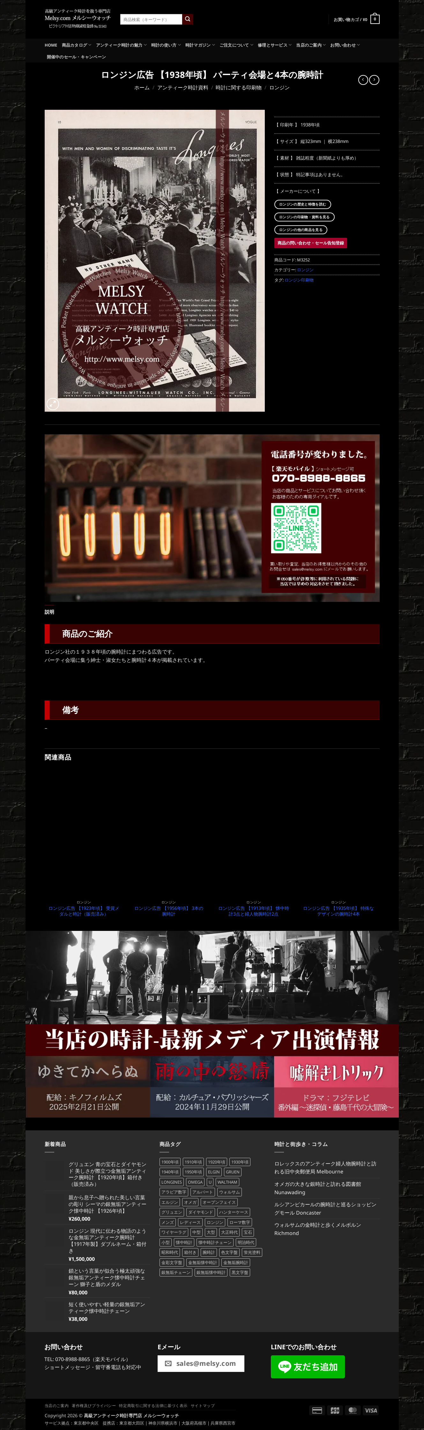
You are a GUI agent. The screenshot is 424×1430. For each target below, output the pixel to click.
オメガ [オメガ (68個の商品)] (190, 1201)
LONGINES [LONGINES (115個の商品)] (171, 1181)
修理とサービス (275, 45)
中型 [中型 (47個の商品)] (196, 1231)
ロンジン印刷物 (299, 280)
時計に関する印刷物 (239, 87)
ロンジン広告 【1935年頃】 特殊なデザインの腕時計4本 (338, 910)
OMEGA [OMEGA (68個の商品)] (195, 1181)
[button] (357, 19)
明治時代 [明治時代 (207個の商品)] (246, 1241)
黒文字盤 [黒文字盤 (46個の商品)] (240, 1271)
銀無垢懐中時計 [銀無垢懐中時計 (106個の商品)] (211, 1271)
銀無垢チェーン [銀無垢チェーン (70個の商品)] (175, 1271)
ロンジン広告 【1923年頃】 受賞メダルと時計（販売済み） (83, 910)
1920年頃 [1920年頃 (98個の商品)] (216, 1161)
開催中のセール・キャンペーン (76, 57)
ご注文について (236, 45)
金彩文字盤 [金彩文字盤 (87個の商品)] (171, 1261)
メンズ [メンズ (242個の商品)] (167, 1221)
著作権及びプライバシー (94, 1404)
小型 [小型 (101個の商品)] (165, 1241)
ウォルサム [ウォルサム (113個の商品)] (229, 1191)
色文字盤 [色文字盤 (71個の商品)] (229, 1251)
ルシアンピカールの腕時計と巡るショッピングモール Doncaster (325, 1207)
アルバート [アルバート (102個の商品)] (202, 1191)
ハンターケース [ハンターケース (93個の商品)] (233, 1211)
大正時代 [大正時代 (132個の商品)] (229, 1231)
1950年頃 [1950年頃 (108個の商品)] (193, 1170)
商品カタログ (77, 45)
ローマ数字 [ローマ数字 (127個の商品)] (239, 1221)
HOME (51, 45)
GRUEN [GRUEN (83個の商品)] (233, 1170)
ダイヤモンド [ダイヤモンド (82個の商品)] (200, 1211)
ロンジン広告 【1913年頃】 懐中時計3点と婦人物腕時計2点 (253, 910)
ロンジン (279, 87)
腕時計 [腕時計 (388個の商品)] (209, 1251)
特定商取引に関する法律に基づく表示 (153, 1404)
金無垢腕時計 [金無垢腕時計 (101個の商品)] (235, 1261)
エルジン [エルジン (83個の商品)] (169, 1201)
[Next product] (363, 80)
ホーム (142, 87)
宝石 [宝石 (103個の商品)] (248, 1231)
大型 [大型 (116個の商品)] (211, 1231)
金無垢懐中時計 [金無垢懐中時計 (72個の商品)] (202, 1261)
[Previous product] (374, 80)
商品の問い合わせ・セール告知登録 (311, 243)
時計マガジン (200, 45)
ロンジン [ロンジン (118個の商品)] (215, 1221)
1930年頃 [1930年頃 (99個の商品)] (240, 1161)
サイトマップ (203, 1404)
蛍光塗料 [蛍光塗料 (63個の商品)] (252, 1251)
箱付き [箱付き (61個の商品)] (190, 1251)
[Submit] (187, 19)
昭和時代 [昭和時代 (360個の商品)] (169, 1251)
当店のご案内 (311, 45)
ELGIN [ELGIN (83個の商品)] (214, 1170)
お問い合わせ (345, 45)
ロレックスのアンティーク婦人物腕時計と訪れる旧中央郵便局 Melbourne (325, 1166)
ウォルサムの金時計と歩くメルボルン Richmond (317, 1227)
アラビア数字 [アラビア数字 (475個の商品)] (173, 1191)
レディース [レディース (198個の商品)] (190, 1221)
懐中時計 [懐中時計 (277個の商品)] (184, 1241)
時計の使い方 (166, 45)
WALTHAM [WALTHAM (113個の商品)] (227, 1181)
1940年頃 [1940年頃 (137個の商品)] (170, 1170)
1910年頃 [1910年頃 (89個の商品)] (193, 1161)
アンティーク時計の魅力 (121, 45)
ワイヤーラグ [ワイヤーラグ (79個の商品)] (173, 1231)
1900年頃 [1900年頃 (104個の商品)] (170, 1161)
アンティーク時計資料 (182, 87)
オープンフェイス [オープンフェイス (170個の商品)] (219, 1201)
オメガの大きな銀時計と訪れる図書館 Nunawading (317, 1186)
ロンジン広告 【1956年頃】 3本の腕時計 (168, 910)
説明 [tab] (49, 611)
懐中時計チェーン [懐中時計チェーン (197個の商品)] (215, 1241)
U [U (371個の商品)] (210, 1181)
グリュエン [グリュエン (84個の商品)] (171, 1211)
